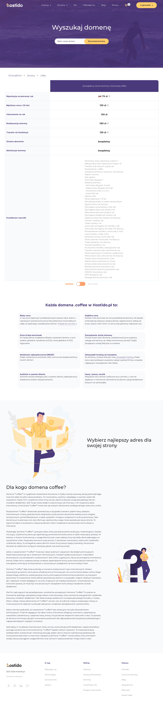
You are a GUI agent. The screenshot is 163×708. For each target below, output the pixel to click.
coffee (43, 76)
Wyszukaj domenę (96, 41)
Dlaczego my (89, 5)
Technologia (50, 675)
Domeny (61, 5)
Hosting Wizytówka (92, 675)
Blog (103, 5)
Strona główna (15, 75)
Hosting (45, 5)
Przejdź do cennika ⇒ (67, 324)
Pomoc (115, 5)
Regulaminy (127, 685)
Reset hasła (127, 695)
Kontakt (125, 669)
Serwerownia (50, 680)
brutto (93, 284)
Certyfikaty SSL (90, 685)
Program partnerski (92, 690)
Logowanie (145, 5)
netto (69, 284)
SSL (75, 5)
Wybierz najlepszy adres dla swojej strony (119, 442)
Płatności (126, 690)
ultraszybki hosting (124, 357)
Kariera (48, 685)
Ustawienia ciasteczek (14, 676)
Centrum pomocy (130, 675)
